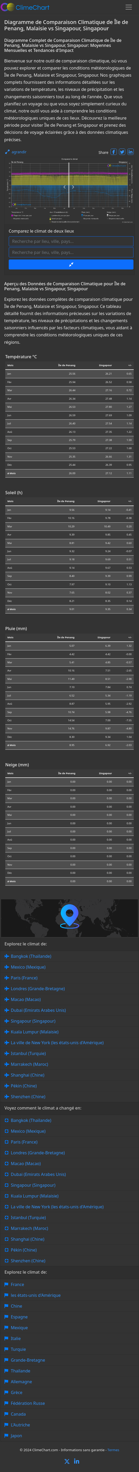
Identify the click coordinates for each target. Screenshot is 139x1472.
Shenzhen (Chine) (28, 1097)
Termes (113, 1450)
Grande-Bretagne (28, 1360)
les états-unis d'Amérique (36, 1295)
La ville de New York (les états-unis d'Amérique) (57, 1043)
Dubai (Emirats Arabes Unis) (38, 1010)
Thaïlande (20, 1371)
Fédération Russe (28, 1403)
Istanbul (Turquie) (28, 1053)
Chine (16, 1306)
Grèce (16, 1392)
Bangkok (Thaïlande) (31, 956)
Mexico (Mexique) (28, 967)
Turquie (18, 1349)
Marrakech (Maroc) (29, 1064)
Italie (16, 1338)
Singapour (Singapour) (33, 1021)
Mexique (19, 1328)
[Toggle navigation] (129, 7)
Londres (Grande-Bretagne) (38, 989)
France (17, 1284)
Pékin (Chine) (24, 1086)
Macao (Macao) (26, 999)
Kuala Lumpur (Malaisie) (35, 1032)
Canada (18, 1414)
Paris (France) (24, 978)
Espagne (19, 1317)
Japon (16, 1436)
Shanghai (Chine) (27, 1075)
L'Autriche (20, 1425)
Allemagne (21, 1382)
